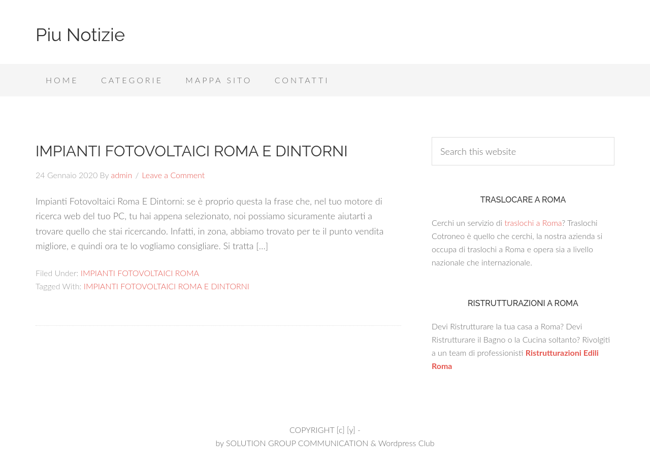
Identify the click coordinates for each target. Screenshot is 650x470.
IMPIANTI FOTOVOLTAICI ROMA (140, 273)
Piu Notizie (80, 34)
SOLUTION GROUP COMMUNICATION (297, 443)
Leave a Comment (173, 175)
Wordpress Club (406, 443)
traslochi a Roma (533, 222)
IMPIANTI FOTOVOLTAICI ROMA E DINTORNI (192, 151)
